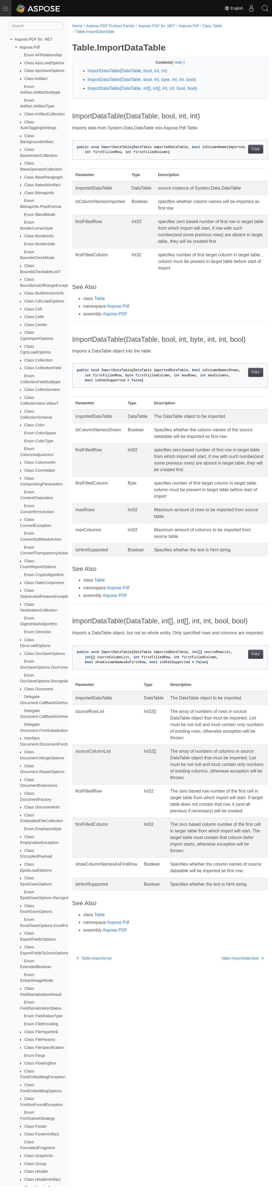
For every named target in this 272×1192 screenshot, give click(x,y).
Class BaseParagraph (43, 177)
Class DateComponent (44, 582)
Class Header (36, 1171)
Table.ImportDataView (228, 1001)
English (233, 8)
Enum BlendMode (39, 214)
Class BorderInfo (39, 236)
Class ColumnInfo (39, 462)
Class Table (212, 26)
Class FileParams (39, 1039)
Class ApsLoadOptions (44, 63)
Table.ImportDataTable (95, 31)
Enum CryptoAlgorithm (44, 575)
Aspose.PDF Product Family (110, 26)
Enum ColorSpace (40, 433)
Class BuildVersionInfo (44, 293)
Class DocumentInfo (42, 807)
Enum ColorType (38, 441)
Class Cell (33, 309)
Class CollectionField (42, 368)
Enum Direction (37, 632)
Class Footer (35, 1126)
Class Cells (34, 317)
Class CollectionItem (42, 389)
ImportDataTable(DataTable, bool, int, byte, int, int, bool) (142, 79)
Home (77, 26)
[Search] (36, 26)
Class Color (34, 425)
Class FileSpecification (44, 1047)
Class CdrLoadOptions (44, 301)
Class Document (38, 689)
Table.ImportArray (94, 1001)
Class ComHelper (39, 470)
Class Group (35, 1164)
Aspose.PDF (115, 314)
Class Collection (38, 360)
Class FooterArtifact (41, 1134)
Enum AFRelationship (43, 55)
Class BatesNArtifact (42, 185)
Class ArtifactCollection (44, 114)
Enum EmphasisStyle (43, 829)
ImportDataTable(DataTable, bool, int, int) (128, 70)
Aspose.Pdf (30, 47)
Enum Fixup (34, 1055)
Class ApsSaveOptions (44, 70)
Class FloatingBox (40, 1063)
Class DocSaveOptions (44, 653)
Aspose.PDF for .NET (33, 39)
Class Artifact (35, 78)
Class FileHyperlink (41, 1032)
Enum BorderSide (39, 244)
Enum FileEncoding (41, 1024)
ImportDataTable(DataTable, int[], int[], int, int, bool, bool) (142, 88)
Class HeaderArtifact (42, 1179)
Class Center (35, 325)
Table (99, 298)
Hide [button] (172, 62)
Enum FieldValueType (43, 1016)
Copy (242, 149)
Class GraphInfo (38, 1156)
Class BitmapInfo (39, 193)
